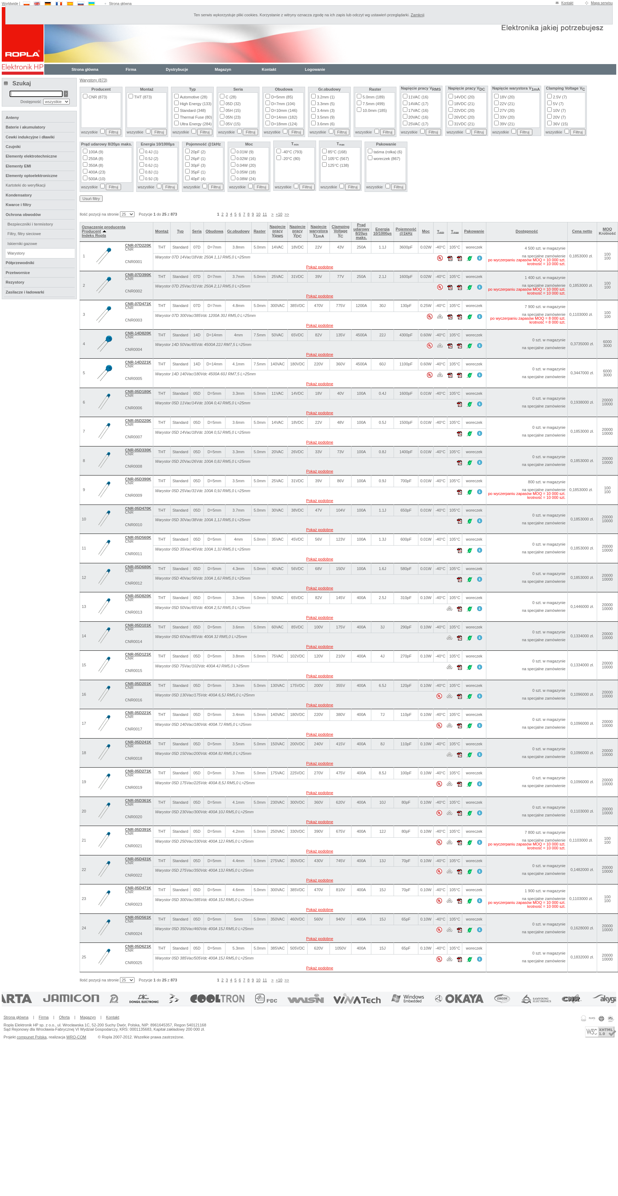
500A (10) (96, 179)
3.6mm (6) (325, 124)
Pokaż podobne (319, 267)
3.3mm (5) (325, 104)
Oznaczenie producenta (103, 227)
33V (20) (507, 117)
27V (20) (507, 110)
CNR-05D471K (138, 888)
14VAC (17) (418, 104)
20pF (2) (198, 152)
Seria (197, 231)
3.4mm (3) (325, 110)
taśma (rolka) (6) (387, 152)
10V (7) (559, 110)
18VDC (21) (464, 104)
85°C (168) (337, 152)
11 (265, 214)
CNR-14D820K (138, 333)
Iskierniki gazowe (22, 243)
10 (258, 214)
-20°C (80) (291, 158)
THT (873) (143, 97)
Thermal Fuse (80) (196, 117)
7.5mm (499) (373, 104)
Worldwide (10, 4)
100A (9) (95, 152)
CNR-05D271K (138, 771)
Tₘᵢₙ (440, 231)
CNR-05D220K (138, 420)
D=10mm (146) (284, 110)
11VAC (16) (418, 97)
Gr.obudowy (238, 231)
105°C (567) (338, 158)
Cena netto (582, 231)
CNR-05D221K (138, 713)
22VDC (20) (464, 110)
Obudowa (214, 231)
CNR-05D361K (138, 800)
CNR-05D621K (138, 946)
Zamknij (417, 15)
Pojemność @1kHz (406, 231)
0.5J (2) (151, 158)
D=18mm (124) (284, 124)
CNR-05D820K (138, 596)
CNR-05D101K (138, 625)
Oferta (64, 1017)
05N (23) (233, 117)
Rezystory (15, 282)
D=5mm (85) (282, 97)
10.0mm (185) (374, 110)
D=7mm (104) (283, 104)
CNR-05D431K (138, 859)
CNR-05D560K (138, 537)
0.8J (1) (151, 172)
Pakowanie (474, 231)
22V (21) (507, 104)
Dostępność (527, 231)
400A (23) (96, 172)
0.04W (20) (246, 165)
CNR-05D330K (138, 450)
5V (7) (558, 104)
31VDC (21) (464, 124)
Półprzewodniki (20, 263)
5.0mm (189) (373, 97)
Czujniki (13, 146)
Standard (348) (193, 110)
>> (287, 214)
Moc (426, 231)
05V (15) (232, 124)
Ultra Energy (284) (196, 124)
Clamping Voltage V (340, 230)
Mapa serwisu (602, 3)
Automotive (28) (193, 97)
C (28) (230, 97)
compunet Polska (31, 1037)
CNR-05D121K (138, 654)
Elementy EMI (18, 166)
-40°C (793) (292, 152)
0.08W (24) (246, 179)
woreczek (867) (386, 158)
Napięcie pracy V (278, 230)
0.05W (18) (246, 172)
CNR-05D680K (138, 567)
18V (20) (507, 97)
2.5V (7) (560, 97)
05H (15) (233, 110)
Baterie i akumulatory (25, 127)
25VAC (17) (418, 124)
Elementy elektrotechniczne (31, 156)
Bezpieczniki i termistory (30, 224)
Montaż (161, 231)
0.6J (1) (151, 165)
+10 (279, 214)
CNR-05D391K (138, 829)
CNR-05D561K (138, 917)
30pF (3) (198, 165)
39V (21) (507, 124)
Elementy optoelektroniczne (31, 175)
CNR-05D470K (138, 508)
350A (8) (95, 165)
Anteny (12, 117)
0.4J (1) (151, 152)
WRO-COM (76, 1037)
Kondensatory (19, 195)
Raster (259, 231)
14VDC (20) (464, 97)
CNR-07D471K (138, 304)
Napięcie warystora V (318, 230)
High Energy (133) (195, 104)
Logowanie (315, 69)
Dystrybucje (177, 69)
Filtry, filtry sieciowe (24, 234)
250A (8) (95, 158)
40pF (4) (198, 179)
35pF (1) (198, 172)
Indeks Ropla (94, 235)
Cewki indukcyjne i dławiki (30, 137)
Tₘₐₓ (455, 231)
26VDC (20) (464, 117)
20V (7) (559, 117)
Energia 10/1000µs (382, 231)
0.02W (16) (246, 158)
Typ (180, 231)
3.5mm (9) (325, 117)
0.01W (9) (244, 152)
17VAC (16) (418, 110)
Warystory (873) (93, 80)
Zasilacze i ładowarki (25, 292)
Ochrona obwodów (23, 214)
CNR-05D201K (138, 684)
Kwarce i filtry (18, 205)
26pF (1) (198, 158)
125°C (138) (338, 165)
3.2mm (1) (325, 97)
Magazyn (223, 69)
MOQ (607, 229)
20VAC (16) (418, 117)
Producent (94, 231)
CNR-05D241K (138, 742)
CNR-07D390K (138, 275)
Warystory (16, 253)
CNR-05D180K (138, 391)
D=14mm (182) (284, 117)
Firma (131, 69)
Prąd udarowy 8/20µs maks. (361, 231)
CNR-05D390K (138, 479)
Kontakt (567, 3)
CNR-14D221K (138, 362)
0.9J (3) (151, 179)
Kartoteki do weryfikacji (26, 185)
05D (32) (233, 104)
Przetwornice (18, 272)
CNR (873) (97, 97)
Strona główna (120, 4)
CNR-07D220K (138, 245)
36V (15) (560, 124)
